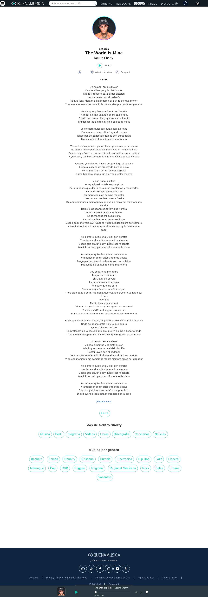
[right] (177, 4)
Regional (97, 468)
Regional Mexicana (123, 468)
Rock (145, 468)
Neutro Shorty (103, 58)
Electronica (124, 459)
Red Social (123, 3)
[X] (126, 569)
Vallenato (104, 477)
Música (139, 3)
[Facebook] (100, 569)
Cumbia (105, 459)
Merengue (37, 468)
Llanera (173, 459)
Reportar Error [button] (169, 577)
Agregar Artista (146, 577)
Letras (104, 434)
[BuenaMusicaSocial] (83, 569)
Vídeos (152, 3)
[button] (123, 72)
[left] (102, 4)
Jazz (159, 459)
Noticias (160, 434)
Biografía (74, 434)
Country (69, 459)
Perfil (58, 434)
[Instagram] (109, 569)
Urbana (174, 468)
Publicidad (95, 584)
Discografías (170, 3)
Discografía (122, 434)
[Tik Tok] (92, 569)
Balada (53, 459)
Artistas (106, 3)
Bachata (36, 459)
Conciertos (142, 434)
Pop (53, 468)
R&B (65, 468)
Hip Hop (144, 459)
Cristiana (87, 459)
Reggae (79, 468)
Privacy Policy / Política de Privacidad (66, 577)
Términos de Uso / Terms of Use (112, 577)
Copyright (113, 584)
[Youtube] (117, 569)
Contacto (33, 577)
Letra (104, 413)
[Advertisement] (104, 515)
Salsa (159, 468)
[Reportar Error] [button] (104, 401)
